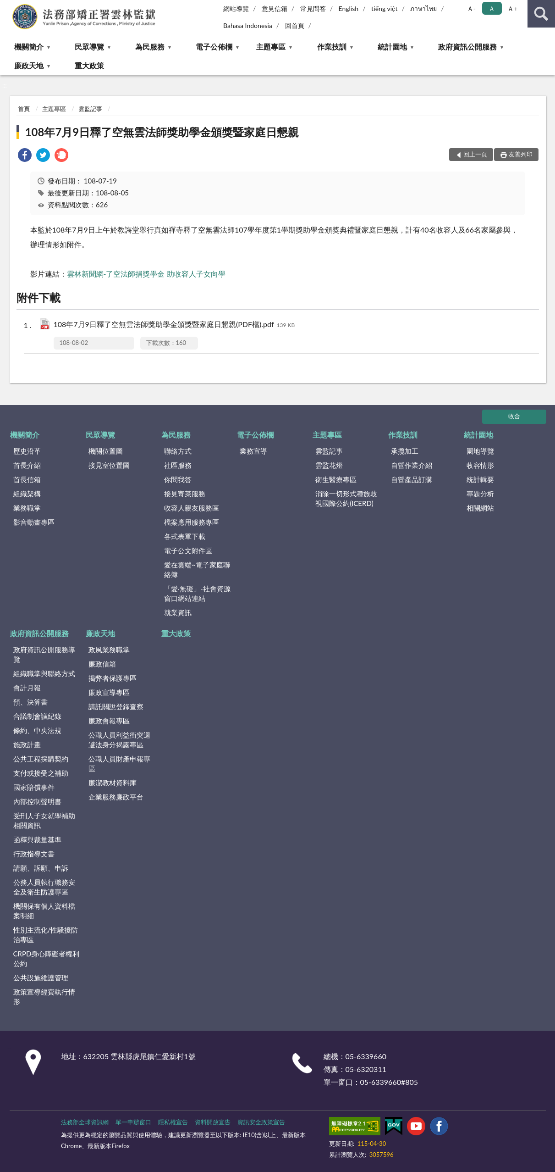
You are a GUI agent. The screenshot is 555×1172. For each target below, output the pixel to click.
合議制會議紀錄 (37, 716)
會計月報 (27, 687)
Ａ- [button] (471, 8)
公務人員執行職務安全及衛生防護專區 (44, 887)
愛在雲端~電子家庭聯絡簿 (197, 569)
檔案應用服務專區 (191, 522)
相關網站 (480, 508)
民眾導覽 (89, 46)
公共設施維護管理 (40, 977)
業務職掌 (27, 508)
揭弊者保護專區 (112, 678)
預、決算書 (30, 702)
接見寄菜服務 (184, 493)
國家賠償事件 (34, 787)
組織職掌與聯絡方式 (44, 673)
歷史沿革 (27, 451)
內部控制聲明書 (37, 801)
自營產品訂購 (411, 479)
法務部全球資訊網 (85, 1122)
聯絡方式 (178, 451)
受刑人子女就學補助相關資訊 (44, 820)
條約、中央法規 (37, 730)
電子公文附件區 (188, 550)
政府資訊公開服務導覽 (44, 654)
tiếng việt (384, 8)
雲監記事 (90, 108)
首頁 (24, 108)
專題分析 (480, 493)
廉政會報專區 (109, 721)
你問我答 (178, 479)
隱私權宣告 (173, 1122)
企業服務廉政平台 (115, 797)
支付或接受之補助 (40, 773)
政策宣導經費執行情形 (44, 996)
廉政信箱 (102, 664)
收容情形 (480, 465)
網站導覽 (236, 8)
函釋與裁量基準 (37, 839)
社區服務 (178, 465)
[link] (25, 156)
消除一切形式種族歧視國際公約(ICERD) (346, 498)
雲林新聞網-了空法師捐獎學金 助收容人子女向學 (146, 273)
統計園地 (392, 46)
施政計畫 (27, 744)
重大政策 (89, 65)
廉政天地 (29, 65)
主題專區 (271, 46)
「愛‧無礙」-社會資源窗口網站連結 (197, 593)
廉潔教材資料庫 (112, 782)
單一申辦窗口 (133, 1122)
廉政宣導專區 (109, 692)
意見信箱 (274, 8)
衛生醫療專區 (336, 479)
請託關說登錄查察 (115, 706)
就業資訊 (178, 612)
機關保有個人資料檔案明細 (44, 911)
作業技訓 (331, 46)
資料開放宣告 (213, 1122)
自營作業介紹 (411, 465)
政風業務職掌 (109, 649)
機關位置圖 (105, 451)
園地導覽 (480, 451)
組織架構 (27, 493)
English (348, 8)
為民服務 (150, 46)
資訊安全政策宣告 (261, 1122)
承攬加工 (404, 451)
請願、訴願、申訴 (40, 868)
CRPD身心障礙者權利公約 (46, 958)
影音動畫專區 (34, 522)
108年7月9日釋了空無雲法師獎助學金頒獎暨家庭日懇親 (162, 132)
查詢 (541, 14)
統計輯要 (480, 479)
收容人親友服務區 (191, 508)
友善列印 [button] (521, 154)
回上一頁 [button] (475, 154)
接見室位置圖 (109, 465)
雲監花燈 (329, 465)
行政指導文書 (34, 854)
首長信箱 (27, 479)
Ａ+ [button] (512, 8)
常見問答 (313, 8)
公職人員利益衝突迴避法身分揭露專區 (119, 740)
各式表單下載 (184, 536)
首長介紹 (27, 465)
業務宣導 (253, 451)
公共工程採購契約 (40, 759)
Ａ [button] (492, 8)
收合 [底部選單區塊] (514, 416)
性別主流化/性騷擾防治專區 (45, 935)
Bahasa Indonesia (247, 25)
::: (7, 7)
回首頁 (294, 25)
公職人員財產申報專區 (119, 763)
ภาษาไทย (423, 8)
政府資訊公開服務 (467, 46)
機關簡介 (29, 46)
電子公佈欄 (214, 46)
